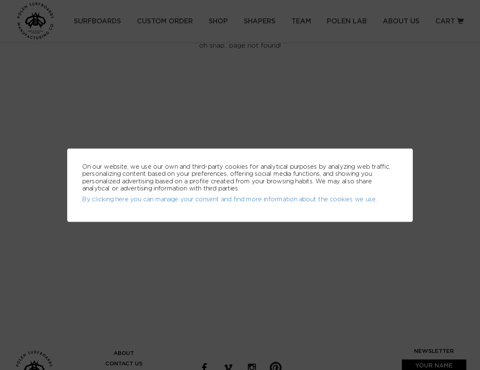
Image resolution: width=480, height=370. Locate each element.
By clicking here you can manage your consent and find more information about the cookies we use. (229, 199)
